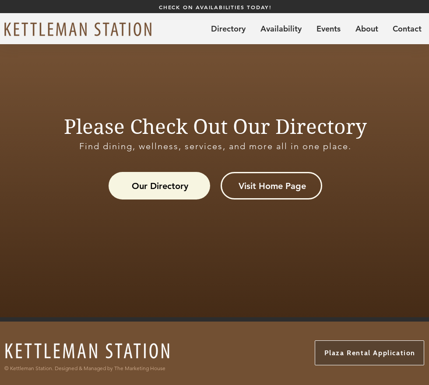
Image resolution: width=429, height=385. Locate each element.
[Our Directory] (159, 186)
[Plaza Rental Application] (369, 352)
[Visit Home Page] (271, 186)
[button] (281, 29)
